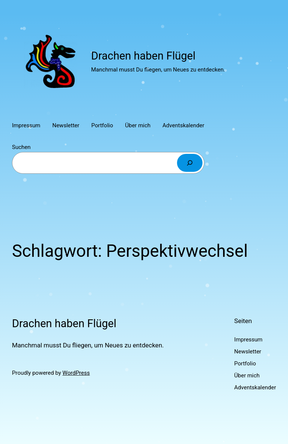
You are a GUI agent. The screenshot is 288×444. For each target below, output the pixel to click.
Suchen (21, 147)
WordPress (76, 373)
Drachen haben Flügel (143, 55)
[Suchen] (189, 163)
